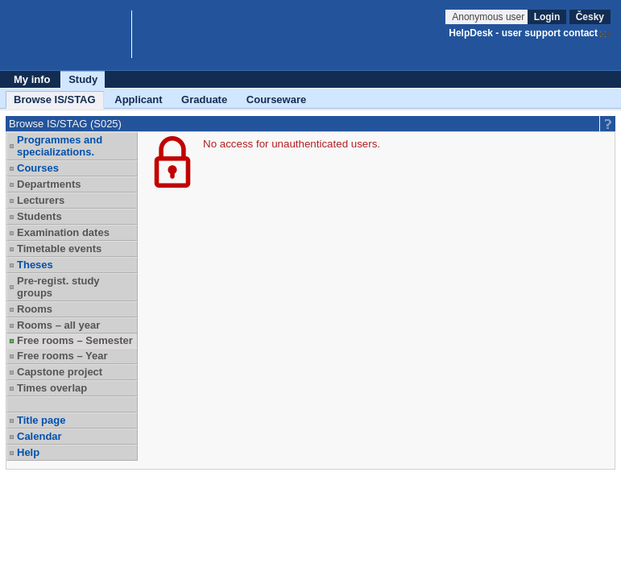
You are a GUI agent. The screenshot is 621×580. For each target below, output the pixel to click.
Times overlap (52, 388)
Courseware (276, 99)
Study (82, 79)
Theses (35, 265)
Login (547, 17)
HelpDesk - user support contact (523, 33)
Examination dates (63, 232)
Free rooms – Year (62, 356)
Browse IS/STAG (55, 99)
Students (39, 216)
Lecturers (40, 200)
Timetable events (59, 248)
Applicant (138, 99)
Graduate (204, 99)
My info (32, 79)
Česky (590, 17)
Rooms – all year (58, 325)
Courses (38, 168)
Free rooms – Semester (75, 340)
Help (28, 452)
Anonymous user (489, 17)
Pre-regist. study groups (58, 287)
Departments (49, 184)
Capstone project (59, 372)
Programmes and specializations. (59, 146)
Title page (41, 420)
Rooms (34, 309)
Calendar (39, 436)
